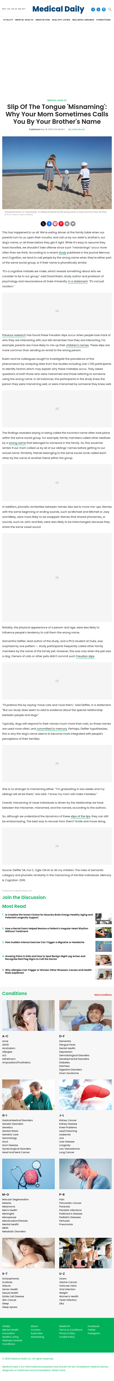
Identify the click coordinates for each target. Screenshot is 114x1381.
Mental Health (57, 100)
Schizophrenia (10, 1278)
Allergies (7, 1052)
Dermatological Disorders (74, 1055)
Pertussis (64, 1221)
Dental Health (67, 1048)
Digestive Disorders (70, 1069)
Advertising (37, 1337)
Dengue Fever (67, 1044)
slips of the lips (80, 816)
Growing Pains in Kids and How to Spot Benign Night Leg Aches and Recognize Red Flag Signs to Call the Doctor (45, 958)
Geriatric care (10, 1134)
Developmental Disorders (74, 1059)
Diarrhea (64, 1066)
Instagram (94, 1333)
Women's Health (68, 1296)
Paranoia (64, 1206)
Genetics (7, 1127)
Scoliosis (7, 1282)
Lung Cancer (66, 1152)
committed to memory (52, 729)
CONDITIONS (103, 19)
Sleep (5, 1303)
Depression (65, 1052)
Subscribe (36, 1333)
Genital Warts (10, 1131)
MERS (5, 1228)
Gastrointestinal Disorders (17, 1120)
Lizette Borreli (78, 129)
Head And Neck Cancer (16, 1152)
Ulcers (62, 1278)
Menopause (9, 1217)
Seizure (6, 1285)
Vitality (6, 1326)
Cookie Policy (67, 1337)
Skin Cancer (9, 1300)
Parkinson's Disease (70, 1213)
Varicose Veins (68, 1285)
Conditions (14, 993)
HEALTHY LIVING (61, 19)
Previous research (14, 335)
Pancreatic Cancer (70, 1203)
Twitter (92, 1329)
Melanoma (8, 1206)
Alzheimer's (8, 1059)
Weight (63, 1293)
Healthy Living (10, 1337)
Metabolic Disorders (14, 1231)
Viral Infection (67, 1289)
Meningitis (8, 1213)
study (62, 252)
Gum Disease (10, 1145)
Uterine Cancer (68, 1282)
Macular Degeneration (15, 1199)
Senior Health (10, 1289)
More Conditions (103, 995)
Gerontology (9, 1138)
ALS (4, 1055)
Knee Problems (68, 1127)
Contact (35, 1329)
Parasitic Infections (70, 1210)
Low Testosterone (69, 1148)
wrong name (17, 443)
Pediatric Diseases (70, 1217)
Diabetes (64, 1062)
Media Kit (64, 1326)
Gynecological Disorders (16, 1148)
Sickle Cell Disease (13, 1296)
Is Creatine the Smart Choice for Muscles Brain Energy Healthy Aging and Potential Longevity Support (49, 916)
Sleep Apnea (9, 1307)
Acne (5, 1041)
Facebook (93, 1326)
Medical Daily (58, 9)
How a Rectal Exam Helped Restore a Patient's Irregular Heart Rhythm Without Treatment (46, 930)
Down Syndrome (69, 1073)
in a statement (78, 281)
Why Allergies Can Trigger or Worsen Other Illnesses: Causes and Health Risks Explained (48, 971)
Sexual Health (10, 1293)
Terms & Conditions (70, 1329)
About (34, 1326)
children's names (77, 345)
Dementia (65, 1041)
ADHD (5, 1044)
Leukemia (65, 1134)
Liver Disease (67, 1141)
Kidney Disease (68, 1124)
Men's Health (9, 1210)
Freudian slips (85, 656)
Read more (58, 1370)
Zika (61, 1303)
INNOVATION (42, 19)
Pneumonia (66, 1224)
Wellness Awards (83, 19)
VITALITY (8, 19)
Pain (61, 1199)
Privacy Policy (67, 1333)
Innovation (8, 1333)
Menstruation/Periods (15, 1221)
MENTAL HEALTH (24, 19)
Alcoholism (8, 1048)
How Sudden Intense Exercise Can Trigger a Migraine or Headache (44, 942)
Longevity (65, 1145)
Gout (5, 1141)
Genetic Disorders (12, 1124)
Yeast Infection (68, 1300)
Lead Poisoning (68, 1131)
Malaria (6, 1203)
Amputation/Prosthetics (16, 1062)
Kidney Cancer (68, 1120)
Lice (61, 1138)
